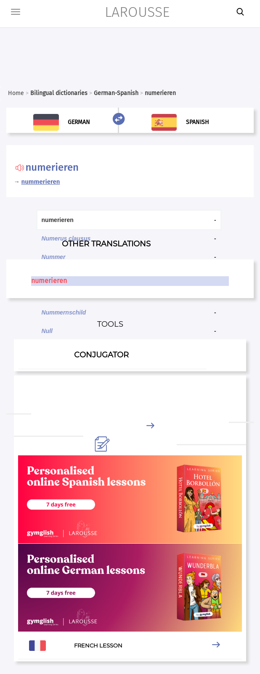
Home (16, 93)
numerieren (49, 281)
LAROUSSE (137, 12)
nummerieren (40, 181)
